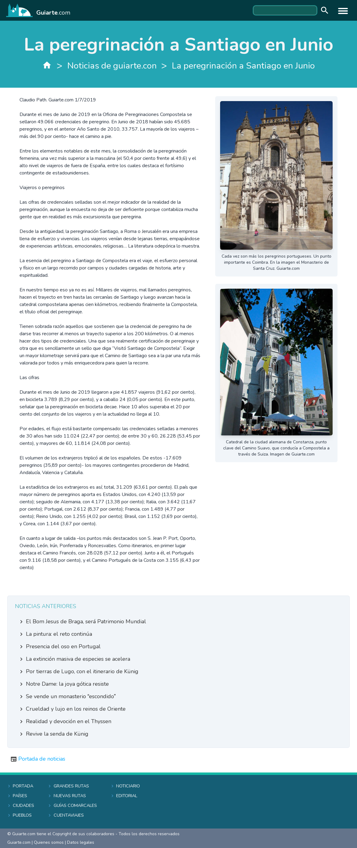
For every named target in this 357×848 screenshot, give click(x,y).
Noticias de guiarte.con (112, 66)
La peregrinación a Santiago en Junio (243, 66)
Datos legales (80, 842)
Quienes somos (49, 842)
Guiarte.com (18, 842)
